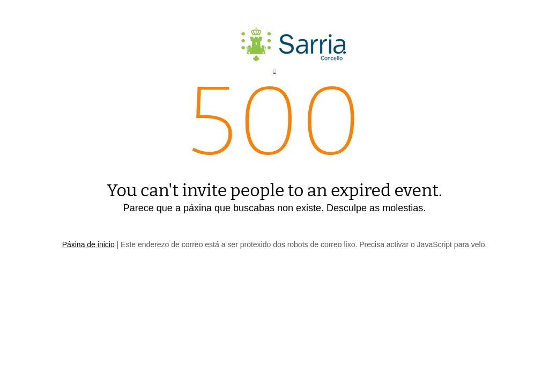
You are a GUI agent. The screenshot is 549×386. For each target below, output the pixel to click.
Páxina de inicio (88, 244)
